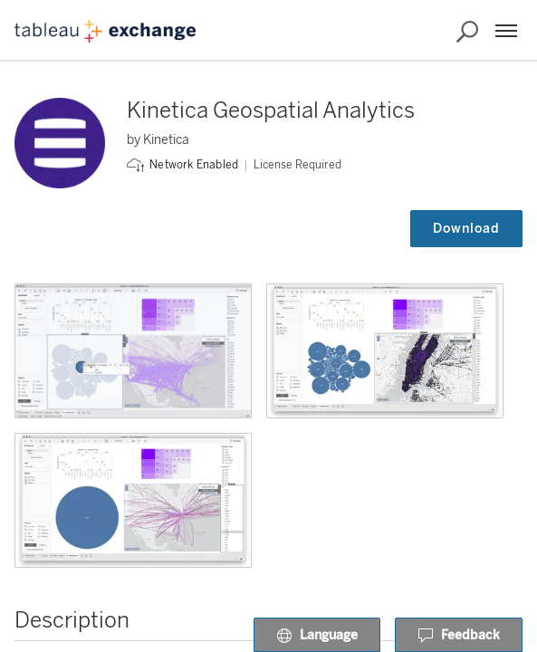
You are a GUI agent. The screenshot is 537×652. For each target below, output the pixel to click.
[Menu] (506, 30)
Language (317, 636)
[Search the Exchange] (467, 31)
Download (466, 228)
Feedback (458, 636)
